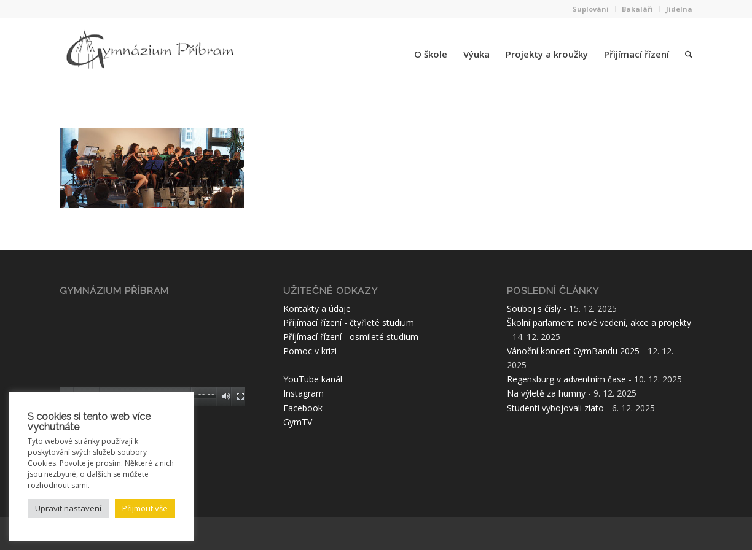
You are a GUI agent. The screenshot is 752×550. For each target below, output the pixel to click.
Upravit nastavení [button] (68, 508)
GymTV (297, 422)
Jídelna (679, 9)
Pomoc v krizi (310, 351)
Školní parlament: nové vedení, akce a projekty (599, 322)
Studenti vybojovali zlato (555, 408)
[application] (152, 353)
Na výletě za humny (546, 393)
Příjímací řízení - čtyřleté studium (348, 322)
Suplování (591, 9)
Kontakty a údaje (317, 308)
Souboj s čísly (534, 308)
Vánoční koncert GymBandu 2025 (573, 351)
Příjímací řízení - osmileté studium (350, 337)
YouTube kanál (312, 379)
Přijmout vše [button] (145, 508)
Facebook (303, 408)
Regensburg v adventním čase (566, 379)
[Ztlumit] (225, 396)
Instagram (303, 393)
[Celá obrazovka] (240, 396)
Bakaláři (637, 9)
